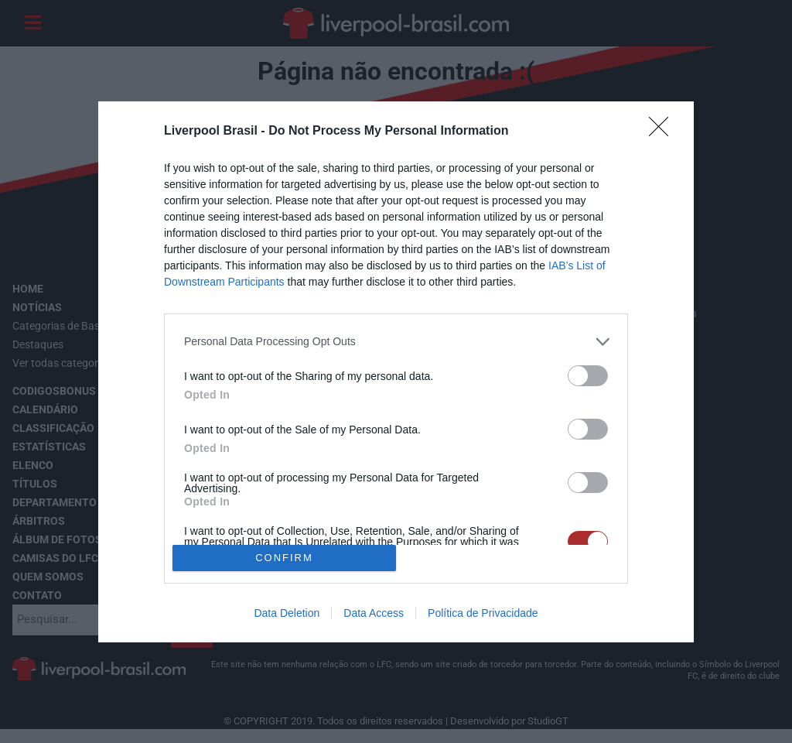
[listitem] (396, 342)
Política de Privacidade (483, 613)
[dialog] (396, 371)
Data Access (373, 613)
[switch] (588, 375)
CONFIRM (284, 557)
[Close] (663, 131)
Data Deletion (286, 613)
